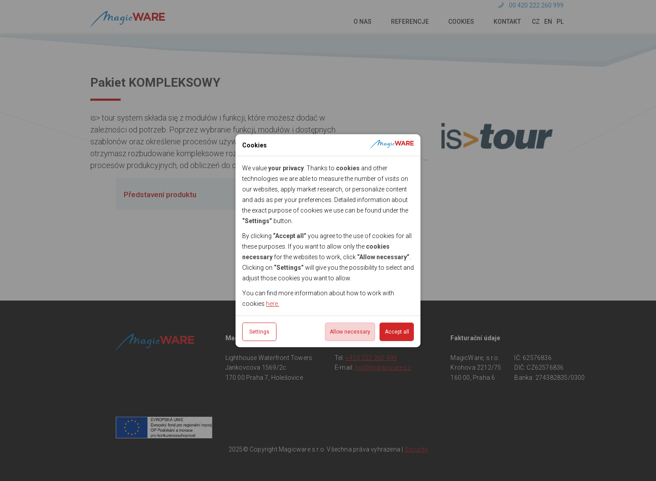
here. (272, 303)
